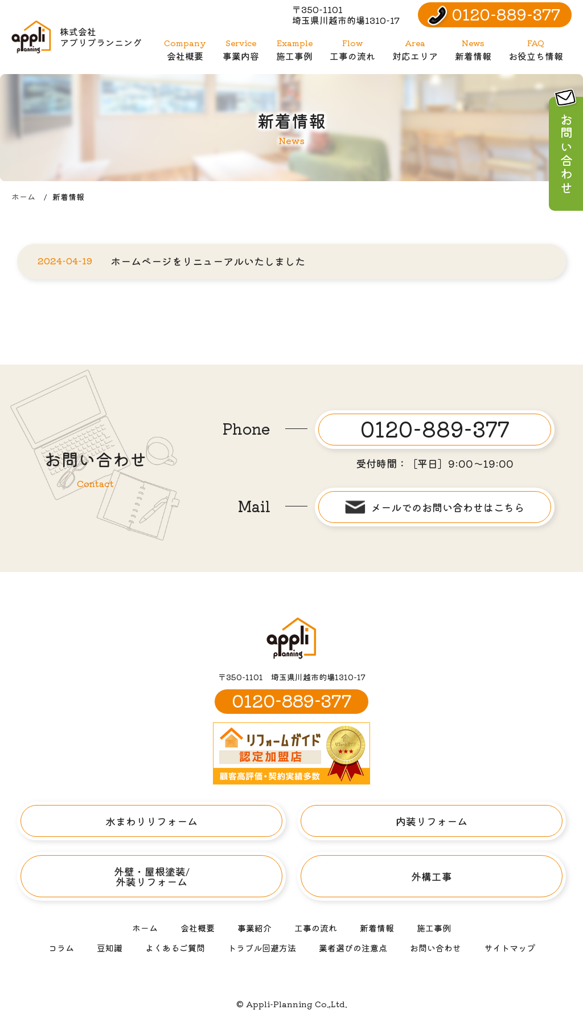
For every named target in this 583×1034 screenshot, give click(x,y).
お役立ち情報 (535, 49)
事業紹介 (254, 927)
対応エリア (415, 49)
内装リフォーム (431, 821)
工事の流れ (352, 49)
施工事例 (294, 49)
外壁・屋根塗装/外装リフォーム (152, 876)
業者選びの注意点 (353, 947)
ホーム (23, 196)
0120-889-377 (506, 14)
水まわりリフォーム (151, 821)
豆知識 (109, 947)
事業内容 (241, 49)
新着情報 (473, 49)
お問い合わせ (435, 947)
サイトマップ (509, 947)
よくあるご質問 (175, 947)
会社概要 (185, 49)
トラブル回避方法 (262, 947)
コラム (61, 947)
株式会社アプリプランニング (76, 37)
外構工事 (431, 876)
